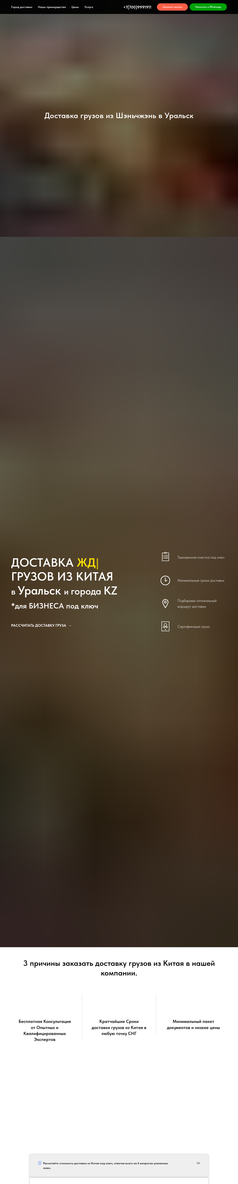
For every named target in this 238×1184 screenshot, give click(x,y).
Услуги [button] (88, 7)
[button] (172, 7)
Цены (75, 7)
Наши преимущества (52, 7)
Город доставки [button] (21, 7)
